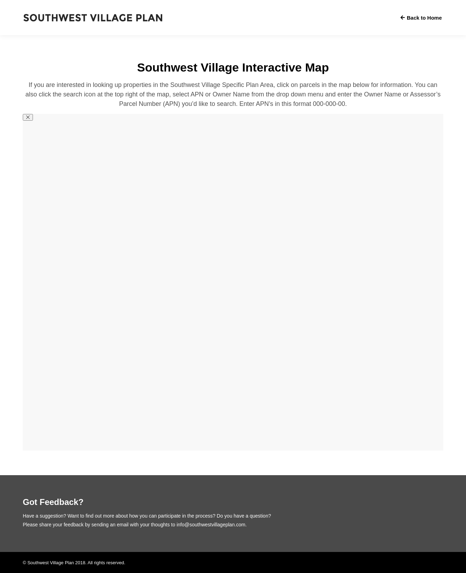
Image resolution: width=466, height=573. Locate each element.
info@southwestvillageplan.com (211, 524)
